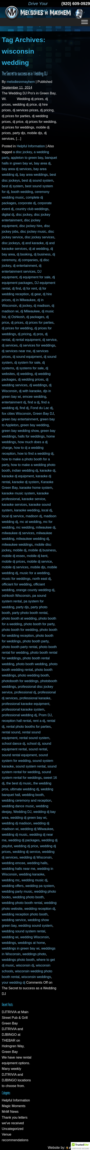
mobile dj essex (13, 556)
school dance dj (13, 743)
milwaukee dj (45, 527)
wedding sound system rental (23, 931)
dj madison (41, 305)
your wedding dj (13, 982)
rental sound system (34, 738)
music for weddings (16, 578)
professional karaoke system (23, 709)
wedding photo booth (28, 897)
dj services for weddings (37, 345)
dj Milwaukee (30, 311)
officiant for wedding (17, 584)
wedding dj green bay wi (28, 817)
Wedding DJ (22, 812)
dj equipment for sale (34, 277)
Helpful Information (31, 146)
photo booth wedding (31, 664)
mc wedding (25, 527)
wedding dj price (26, 846)
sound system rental (30, 766)
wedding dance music (18, 806)
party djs (22, 607)
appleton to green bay (27, 157)
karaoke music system (18, 493)
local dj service (13, 516)
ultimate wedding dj (24, 789)
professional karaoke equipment (25, 704)
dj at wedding (39, 248)
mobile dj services (15, 567)
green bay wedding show (20, 431)
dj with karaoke (30, 391)
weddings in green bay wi (21, 948)
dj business (42, 254)
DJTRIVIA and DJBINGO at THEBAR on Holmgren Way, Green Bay (13, 1040)
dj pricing (24, 334)
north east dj (41, 578)
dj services (10, 345)
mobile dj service (39, 561)
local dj (46, 510)
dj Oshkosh (16, 317)
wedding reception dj (39, 908)
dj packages (35, 317)
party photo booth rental (30, 613)
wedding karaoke (31, 874)
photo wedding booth (33, 675)
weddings (9, 943)
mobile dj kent (37, 556)
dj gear (36, 294)
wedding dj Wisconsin (35, 857)
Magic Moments (14, 1106)
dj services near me (16, 351)
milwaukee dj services (18, 533)
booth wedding (22, 192)
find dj (24, 408)
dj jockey (25, 305)
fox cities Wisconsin (16, 413)
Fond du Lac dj (42, 408)
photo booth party (35, 641)
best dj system (12, 186)
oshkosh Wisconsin (16, 595)
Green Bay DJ (43, 413)
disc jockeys (11, 243)
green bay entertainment (20, 419)
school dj (33, 743)
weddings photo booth (18, 959)
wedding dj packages (24, 840)
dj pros (38, 334)
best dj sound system (37, 180)
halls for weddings (31, 436)
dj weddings (38, 385)
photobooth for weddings (20, 681)
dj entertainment (25, 265)
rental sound (11, 732)
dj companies (28, 260)
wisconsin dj (25, 965)
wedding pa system (39, 886)
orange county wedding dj (35, 590)
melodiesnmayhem (21, 81)
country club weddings (32, 209)
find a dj (33, 402)
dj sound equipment (27, 356)
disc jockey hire (30, 226)
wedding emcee (13, 863)
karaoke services (14, 504)
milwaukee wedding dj (32, 538)
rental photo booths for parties (28, 726)
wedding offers (13, 886)
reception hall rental (16, 721)
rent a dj (39, 721)
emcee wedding (34, 396)
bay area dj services (17, 169)
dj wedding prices (31, 379)
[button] (80, 1146)
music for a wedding (34, 573)
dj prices (17, 322)
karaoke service (33, 499)
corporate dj (27, 203)
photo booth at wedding (19, 618)
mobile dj (19, 550)
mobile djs (37, 567)
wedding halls (37, 863)
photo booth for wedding (20, 629)
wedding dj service (26, 852)
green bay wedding (35, 425)
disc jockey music (33, 231)
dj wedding (25, 374)
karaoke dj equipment (18, 476)
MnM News (10, 1111)
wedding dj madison (16, 823)
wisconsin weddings (36, 977)
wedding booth (33, 795)
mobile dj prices (13, 561)
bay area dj (42, 163)
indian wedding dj (25, 470)
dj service (49, 339)
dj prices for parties (39, 322)
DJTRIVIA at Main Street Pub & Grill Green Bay (15, 1017)
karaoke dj (47, 470)
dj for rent (30, 288)
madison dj (34, 516)
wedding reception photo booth (25, 914)
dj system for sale (27, 362)
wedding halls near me (18, 868)
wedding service (14, 920)
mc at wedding (30, 522)
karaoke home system (35, 487)
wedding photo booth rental (22, 903)
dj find (16, 288)
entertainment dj (14, 402)
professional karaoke (34, 698)
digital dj (8, 214)
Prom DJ (45, 715)
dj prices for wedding (17, 328)
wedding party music (17, 891)
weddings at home (31, 943)
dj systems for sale (30, 368)
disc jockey (24, 214)
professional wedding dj (19, 715)
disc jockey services (39, 237)
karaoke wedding (27, 510)
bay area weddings (34, 174)
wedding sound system (35, 925)
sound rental (38, 749)
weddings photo (34, 954)
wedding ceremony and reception (26, 800)
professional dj (25, 692)
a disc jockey (22, 152)
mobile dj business (42, 550)
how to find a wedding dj (35, 453)
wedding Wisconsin (34, 937)
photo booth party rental (19, 647)
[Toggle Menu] (84, 22)
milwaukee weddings (17, 544)
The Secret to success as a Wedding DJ (24, 73)
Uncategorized (12, 1129)
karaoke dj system (25, 482)
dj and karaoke (33, 243)
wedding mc (11, 880)
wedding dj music (15, 834)
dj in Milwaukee (24, 300)
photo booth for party (39, 624)
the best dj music (18, 783)
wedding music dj (34, 880)
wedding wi (10, 937)
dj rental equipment (26, 339)
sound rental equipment (19, 755)
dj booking (24, 254)
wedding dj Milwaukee (37, 829)
